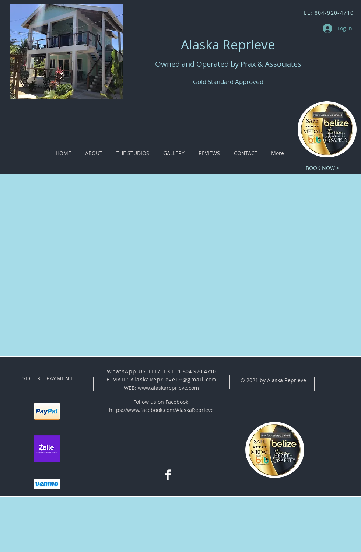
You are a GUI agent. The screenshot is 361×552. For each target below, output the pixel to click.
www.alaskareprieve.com (168, 387)
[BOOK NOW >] (322, 167)
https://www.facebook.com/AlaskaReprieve (161, 409)
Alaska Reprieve (228, 44)
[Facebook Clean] (167, 474)
